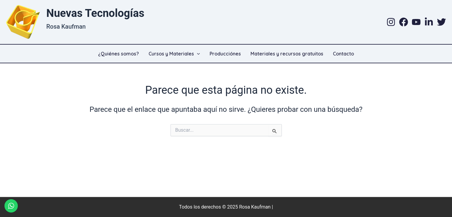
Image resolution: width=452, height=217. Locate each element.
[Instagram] (390, 22)
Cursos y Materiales (174, 54)
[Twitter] (441, 22)
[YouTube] (416, 22)
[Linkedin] (428, 22)
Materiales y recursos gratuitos (287, 54)
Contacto (343, 54)
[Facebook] (403, 22)
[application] (197, 54)
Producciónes (225, 54)
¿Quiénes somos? (118, 54)
